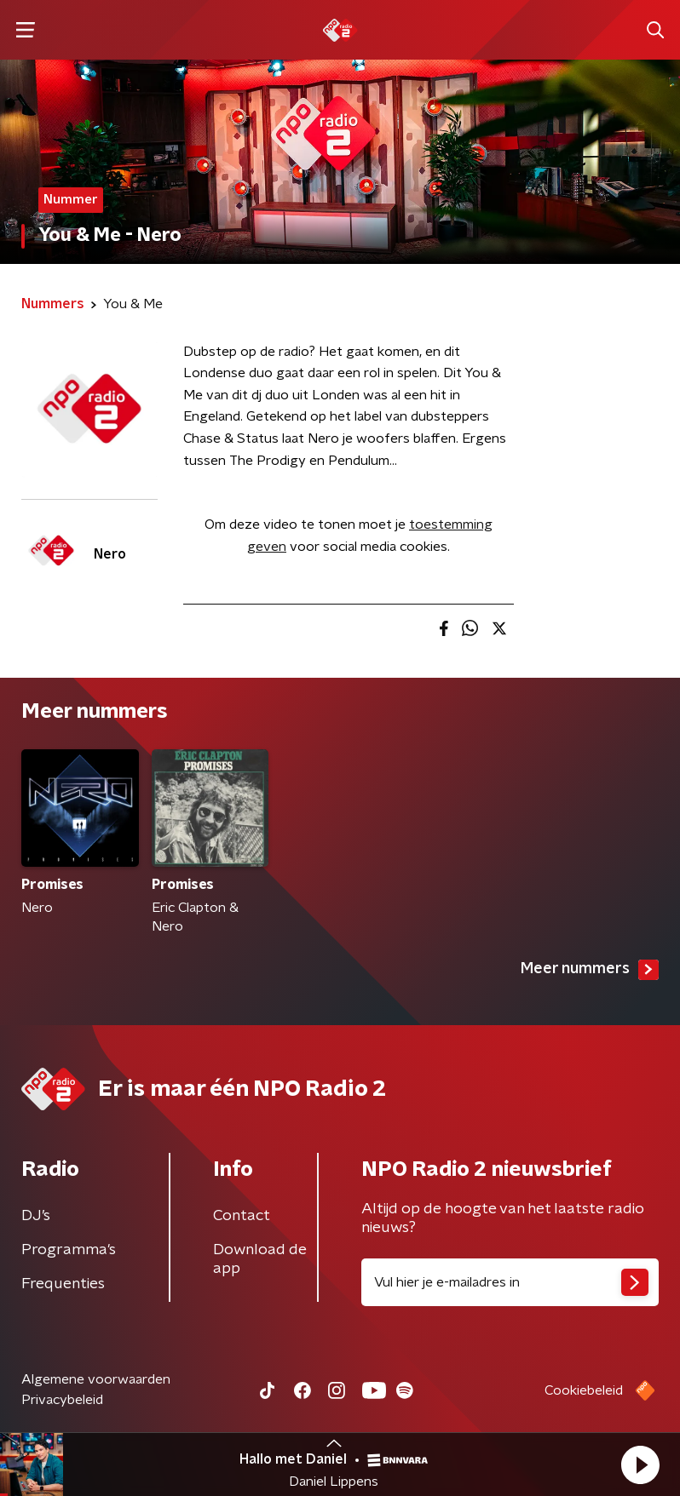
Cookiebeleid (584, 1390)
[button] (640, 1464)
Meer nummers (590, 970)
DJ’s (35, 1216)
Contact (241, 1216)
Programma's (68, 1250)
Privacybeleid (62, 1400)
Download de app (260, 1259)
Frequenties (63, 1284)
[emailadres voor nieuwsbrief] (510, 1282)
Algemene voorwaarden (95, 1379)
